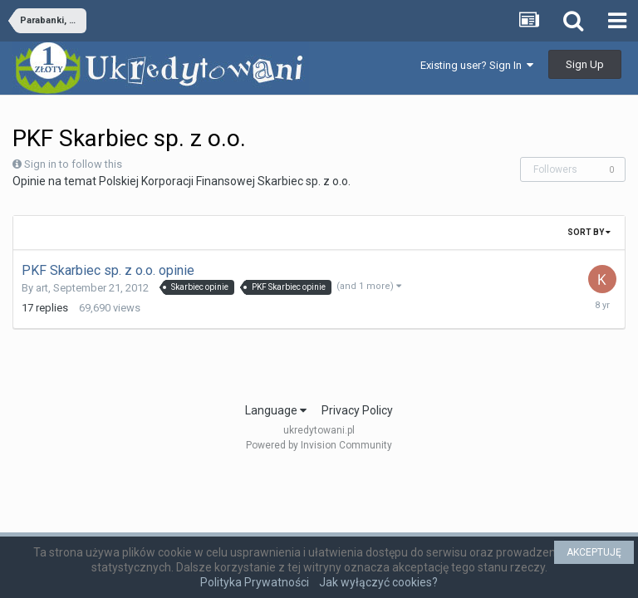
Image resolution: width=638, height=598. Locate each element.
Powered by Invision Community (319, 445)
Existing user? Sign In (476, 65)
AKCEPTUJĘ (594, 552)
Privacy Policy (357, 410)
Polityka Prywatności (254, 582)
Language (276, 410)
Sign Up (585, 64)
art (42, 288)
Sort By (589, 232)
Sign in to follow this (73, 164)
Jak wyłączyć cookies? (378, 582)
